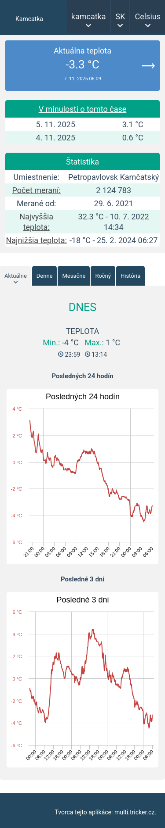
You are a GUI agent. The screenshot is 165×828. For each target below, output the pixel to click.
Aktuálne (15, 275)
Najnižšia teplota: (36, 240)
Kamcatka (29, 18)
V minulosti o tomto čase (83, 109)
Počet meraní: (36, 190)
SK (120, 16)
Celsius (148, 16)
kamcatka (88, 16)
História (130, 275)
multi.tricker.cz (134, 812)
